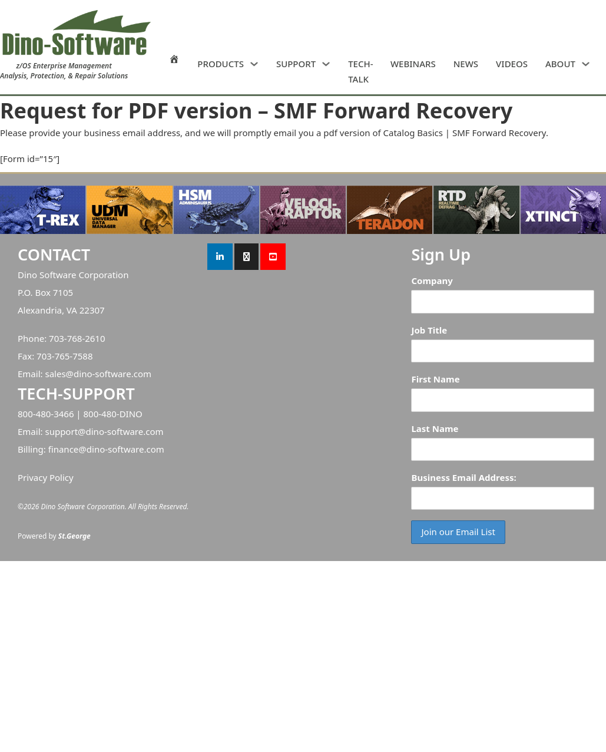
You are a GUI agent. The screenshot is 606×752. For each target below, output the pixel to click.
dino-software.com (112, 374)
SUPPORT (296, 64)
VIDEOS (512, 64)
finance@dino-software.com (106, 449)
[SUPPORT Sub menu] (326, 64)
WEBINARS (413, 64)
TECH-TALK (360, 71)
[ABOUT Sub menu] (585, 64)
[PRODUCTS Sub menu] (254, 64)
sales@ (59, 374)
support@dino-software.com (104, 431)
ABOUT (560, 64)
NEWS (465, 64)
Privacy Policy (46, 477)
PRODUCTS (220, 64)
